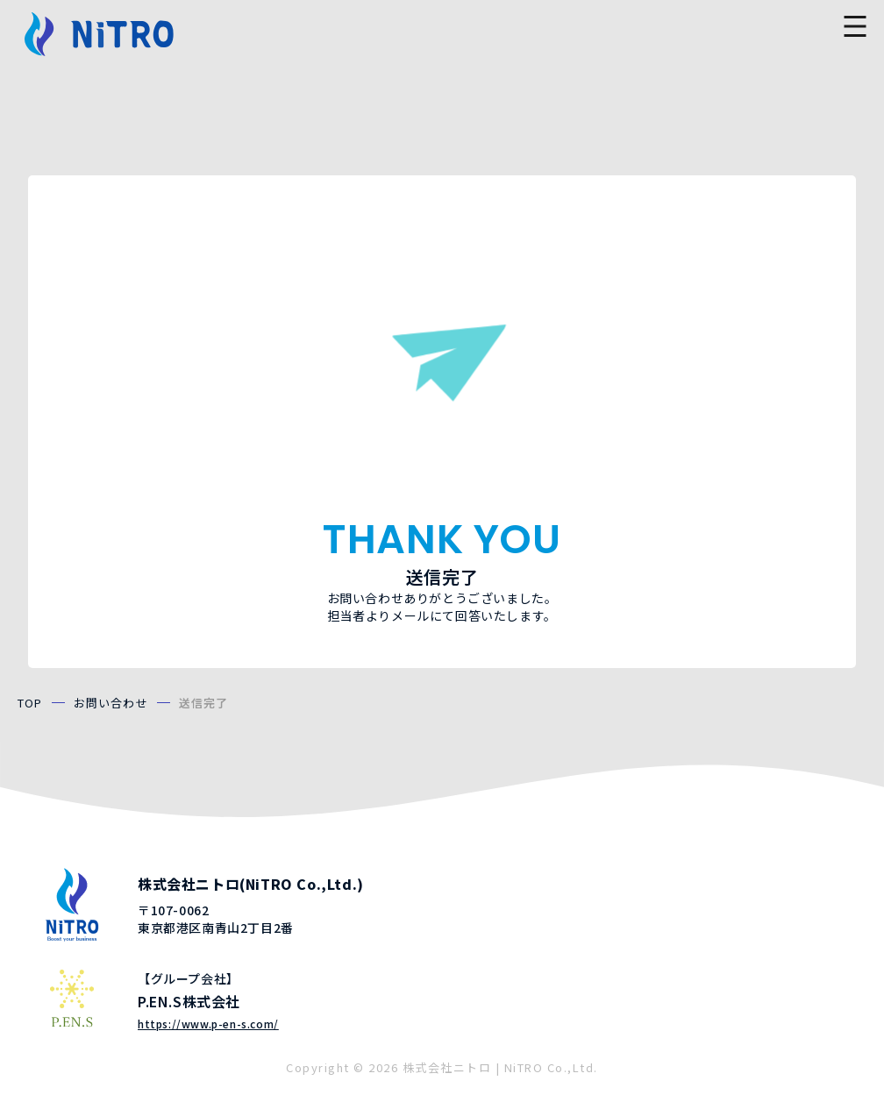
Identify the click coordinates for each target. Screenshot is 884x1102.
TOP (30, 702)
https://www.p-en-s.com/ (208, 1023)
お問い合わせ (111, 702)
